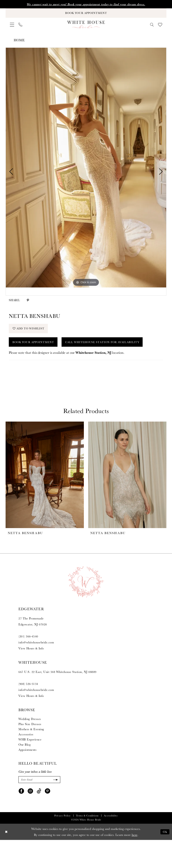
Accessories (25, 735)
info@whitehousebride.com (36, 643)
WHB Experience (29, 740)
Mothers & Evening (31, 730)
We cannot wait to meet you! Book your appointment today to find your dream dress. (86, 4)
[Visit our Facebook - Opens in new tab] (21, 792)
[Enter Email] (39, 780)
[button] (12, 25)
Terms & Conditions (87, 816)
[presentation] (45, 476)
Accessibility (111, 816)
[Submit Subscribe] (55, 781)
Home (19, 40)
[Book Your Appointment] (86, 13)
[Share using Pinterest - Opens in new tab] (28, 300)
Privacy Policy (62, 816)
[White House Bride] (86, 25)
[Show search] (152, 25)
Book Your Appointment (34, 343)
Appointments (27, 751)
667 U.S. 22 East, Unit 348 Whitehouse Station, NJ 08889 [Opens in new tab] (57, 673)
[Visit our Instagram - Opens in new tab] (30, 792)
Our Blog (24, 745)
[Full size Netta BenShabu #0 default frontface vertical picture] (86, 168)
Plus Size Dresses (29, 725)
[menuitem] (12, 25)
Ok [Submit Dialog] (165, 833)
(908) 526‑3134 (28, 685)
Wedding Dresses (29, 720)
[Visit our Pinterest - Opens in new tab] (47, 792)
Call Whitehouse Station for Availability (105, 343)
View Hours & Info (31, 649)
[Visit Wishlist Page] (160, 25)
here (134, 836)
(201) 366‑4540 (28, 637)
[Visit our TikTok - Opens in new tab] (38, 792)
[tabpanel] (86, 168)
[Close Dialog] (6, 833)
